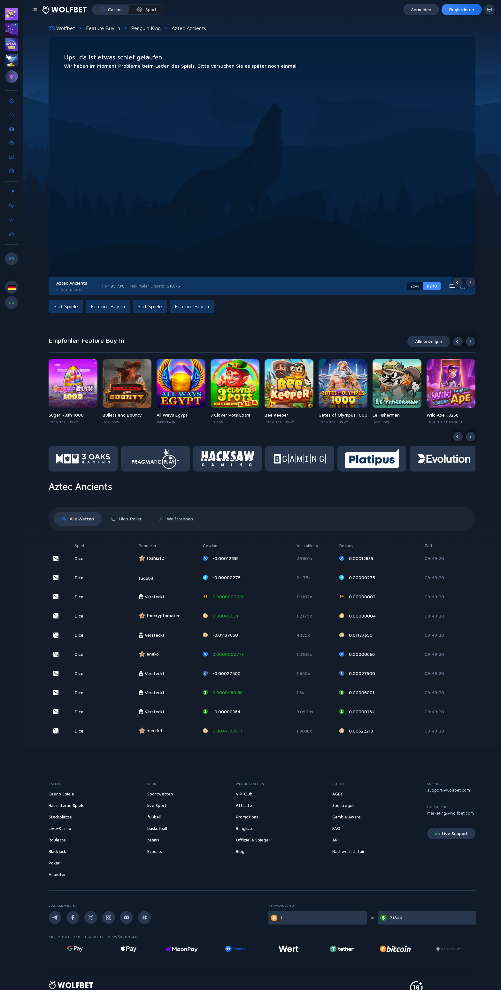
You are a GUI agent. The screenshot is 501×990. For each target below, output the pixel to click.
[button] (67, 306)
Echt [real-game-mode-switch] (415, 286)
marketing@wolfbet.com (450, 813)
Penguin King (146, 28)
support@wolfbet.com (448, 790)
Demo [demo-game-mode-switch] (432, 286)
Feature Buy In (103, 28)
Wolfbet (62, 28)
